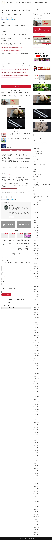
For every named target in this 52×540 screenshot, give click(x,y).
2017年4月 (35, 371)
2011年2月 (35, 493)
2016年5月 (35, 389)
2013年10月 (35, 440)
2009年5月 (35, 527)
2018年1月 (35, 356)
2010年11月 (35, 498)
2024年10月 (35, 223)
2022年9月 (35, 265)
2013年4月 (35, 450)
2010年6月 (35, 506)
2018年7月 (35, 347)
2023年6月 (35, 250)
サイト (2, 281)
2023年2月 (35, 256)
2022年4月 (35, 273)
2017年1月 (35, 376)
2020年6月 (35, 309)
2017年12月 (35, 358)
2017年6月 (35, 368)
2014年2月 (35, 434)
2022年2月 (35, 276)
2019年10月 (35, 322)
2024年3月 (35, 235)
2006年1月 (35, 534)
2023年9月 (35, 245)
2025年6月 (35, 215)
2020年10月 (35, 302)
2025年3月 (35, 217)
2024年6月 (35, 230)
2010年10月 (35, 499)
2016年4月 (35, 391)
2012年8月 (35, 463)
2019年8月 (35, 325)
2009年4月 (35, 529)
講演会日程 (35, 194)
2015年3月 (35, 412)
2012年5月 (35, 468)
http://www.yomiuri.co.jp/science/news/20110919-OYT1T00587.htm (15, 69)
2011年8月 (35, 483)
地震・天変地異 (36, 172)
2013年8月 (35, 443)
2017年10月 (35, 361)
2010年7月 (35, 504)
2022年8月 (35, 266)
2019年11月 (35, 320)
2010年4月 (35, 509)
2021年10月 (35, 283)
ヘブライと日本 (36, 159)
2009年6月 (35, 526)
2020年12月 (35, 299)
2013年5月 (35, 448)
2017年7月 (35, 366)
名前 (2, 272)
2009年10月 (35, 519)
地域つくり (35, 171)
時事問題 (21, 14)
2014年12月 (35, 417)
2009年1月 (35, 532)
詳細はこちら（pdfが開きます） (38, 47)
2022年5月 (35, 271)
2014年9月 (35, 422)
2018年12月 (35, 338)
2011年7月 (35, 485)
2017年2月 (35, 375)
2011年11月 (35, 478)
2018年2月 (35, 355)
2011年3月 (35, 491)
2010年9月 (35, 501)
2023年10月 (35, 243)
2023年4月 (35, 253)
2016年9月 (35, 383)
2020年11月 (35, 301)
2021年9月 (35, 284)
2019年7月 (35, 327)
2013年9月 (35, 442)
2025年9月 (35, 210)
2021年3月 (35, 294)
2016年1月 (35, 396)
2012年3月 (35, 471)
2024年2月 (35, 237)
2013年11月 (35, 439)
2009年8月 (35, 522)
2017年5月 (35, 370)
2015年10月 (35, 401)
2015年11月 (35, 399)
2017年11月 (35, 360)
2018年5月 (35, 350)
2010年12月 (35, 496)
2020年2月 (35, 315)
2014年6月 (35, 427)
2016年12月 (35, 378)
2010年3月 (35, 511)
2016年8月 (35, 384)
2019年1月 (35, 337)
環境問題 (34, 187)
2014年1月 (35, 435)
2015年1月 (35, 416)
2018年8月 (35, 345)
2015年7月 (35, 406)
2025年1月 (35, 220)
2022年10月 (35, 263)
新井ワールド (35, 176)
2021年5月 (35, 291)
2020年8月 (35, 306)
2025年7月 (35, 214)
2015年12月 (35, 398)
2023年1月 (35, 258)
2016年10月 (35, 381)
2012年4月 (35, 470)
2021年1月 (35, 297)
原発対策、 (35, 169)
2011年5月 (35, 488)
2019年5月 (35, 330)
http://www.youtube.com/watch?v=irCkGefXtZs (11, 50)
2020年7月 (35, 307)
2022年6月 (35, 269)
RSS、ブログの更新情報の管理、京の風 (40, 142)
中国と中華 (35, 163)
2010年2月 (35, 512)
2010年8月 (35, 503)
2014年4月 (35, 430)
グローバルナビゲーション (38, 151)
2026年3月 (35, 202)
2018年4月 (35, 352)
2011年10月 (35, 480)
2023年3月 (35, 255)
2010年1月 (35, 514)
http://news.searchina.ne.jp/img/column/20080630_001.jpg (13, 72)
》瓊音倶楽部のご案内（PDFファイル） (9, 188)
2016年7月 (35, 386)
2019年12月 (35, 319)
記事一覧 (11, 217)
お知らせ (34, 146)
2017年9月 (35, 363)
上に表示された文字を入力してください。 (9, 288)
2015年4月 (35, 411)
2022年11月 (35, 261)
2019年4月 (35, 332)
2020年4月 (35, 312)
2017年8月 (35, 365)
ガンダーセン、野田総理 (37, 149)
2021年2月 (35, 296)
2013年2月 (35, 453)
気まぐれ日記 (35, 182)
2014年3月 (35, 432)
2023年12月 (35, 240)
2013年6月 (35, 447)
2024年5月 (35, 232)
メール (3, 276)
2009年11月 (35, 517)
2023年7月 (35, 248)
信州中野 (34, 166)
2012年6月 (35, 466)
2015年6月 (35, 407)
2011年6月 (35, 486)
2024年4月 (35, 233)
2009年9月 (35, 521)
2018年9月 (35, 343)
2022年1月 (35, 278)
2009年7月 (35, 524)
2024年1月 (35, 238)
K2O (14, 14)
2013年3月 (35, 452)
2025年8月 (35, 212)
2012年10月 (35, 460)
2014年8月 (35, 424)
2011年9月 (35, 481)
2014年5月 (35, 429)
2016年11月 (35, 379)
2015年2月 (35, 414)
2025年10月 (35, 209)
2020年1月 (35, 317)
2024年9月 (35, 225)
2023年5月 (35, 251)
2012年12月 (35, 457)
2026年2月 (35, 204)
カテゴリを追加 (36, 148)
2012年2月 (35, 473)
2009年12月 (35, 516)
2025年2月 (35, 219)
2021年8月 (35, 286)
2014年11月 (35, 419)
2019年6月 (35, 329)
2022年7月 (35, 268)
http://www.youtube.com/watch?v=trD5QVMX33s (11, 47)
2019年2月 (35, 335)
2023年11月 (35, 242)
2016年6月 (35, 388)
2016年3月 (35, 393)
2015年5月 (35, 409)
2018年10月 (35, 342)
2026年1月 (35, 205)
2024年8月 (35, 227)
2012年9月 (35, 462)
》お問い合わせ (4, 194)
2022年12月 (35, 260)
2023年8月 (35, 246)
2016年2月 (35, 394)
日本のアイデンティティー (38, 177)
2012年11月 (35, 458)
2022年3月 (35, 274)
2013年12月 (35, 437)
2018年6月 (35, 348)
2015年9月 (35, 402)
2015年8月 (35, 404)
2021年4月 (35, 292)
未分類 (34, 181)
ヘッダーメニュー (36, 156)
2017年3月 (35, 373)
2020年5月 (35, 311)
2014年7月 (35, 425)
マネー (34, 161)
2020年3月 (35, 314)
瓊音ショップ (10, 174)
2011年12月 (35, 476)
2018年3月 (35, 353)
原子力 (17, 14)
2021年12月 (35, 279)
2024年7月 (35, 228)
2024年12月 (35, 222)
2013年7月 (35, 445)
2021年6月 (35, 289)
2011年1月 (35, 494)
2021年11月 (35, 281)
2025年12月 (35, 207)
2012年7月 (35, 465)
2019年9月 (35, 324)
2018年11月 (35, 340)
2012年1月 (35, 475)
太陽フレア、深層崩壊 (37, 174)
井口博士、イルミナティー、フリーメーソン (40, 164)
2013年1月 (35, 455)
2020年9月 (35, 304)
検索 (49, 134)
